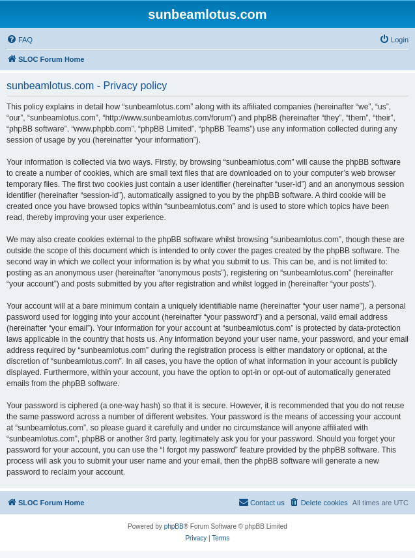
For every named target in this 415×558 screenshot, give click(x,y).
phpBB (174, 526)
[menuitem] (20, 40)
